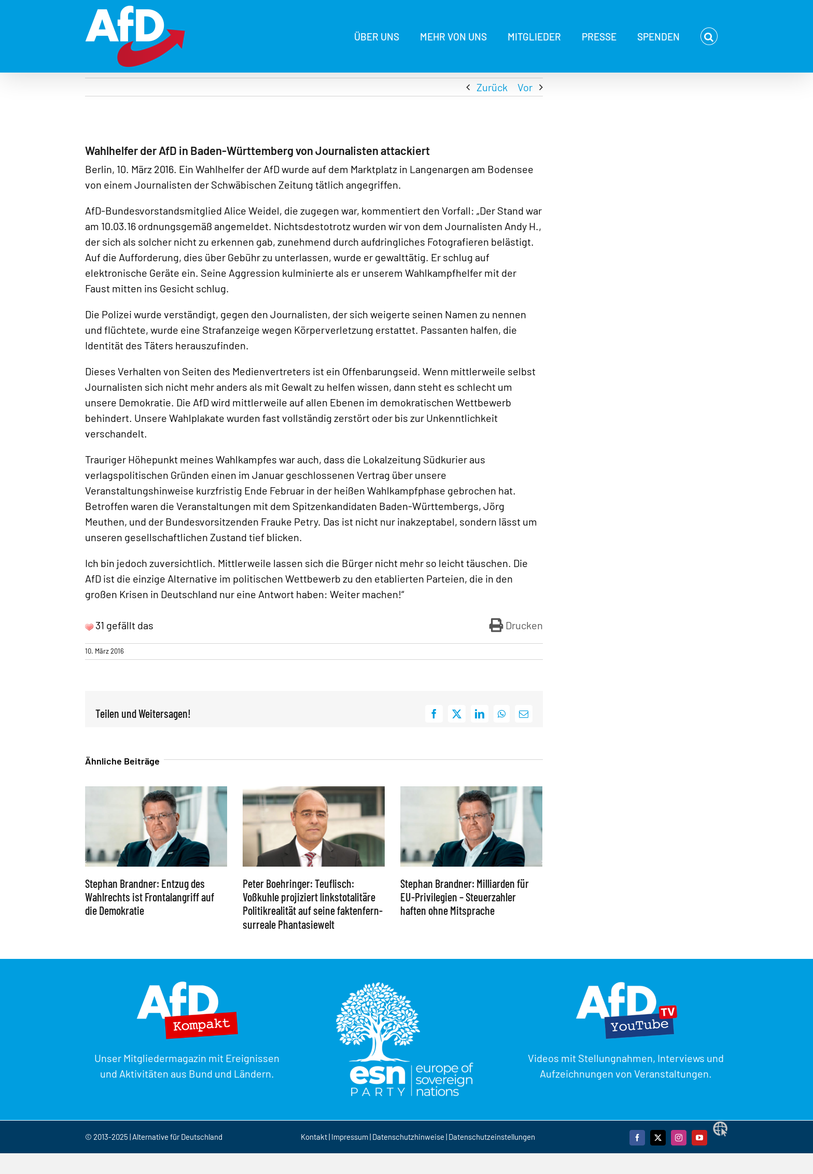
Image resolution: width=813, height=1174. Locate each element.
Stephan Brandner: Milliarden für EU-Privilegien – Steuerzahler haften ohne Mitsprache (464, 896)
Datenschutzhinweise (408, 1136)
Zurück (492, 87)
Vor (524, 87)
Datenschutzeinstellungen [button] (491, 1136)
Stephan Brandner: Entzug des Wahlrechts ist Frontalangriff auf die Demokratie (149, 896)
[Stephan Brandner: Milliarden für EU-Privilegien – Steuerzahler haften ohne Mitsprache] (471, 792)
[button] (709, 36)
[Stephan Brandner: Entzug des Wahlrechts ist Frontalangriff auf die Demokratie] (156, 792)
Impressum (350, 1136)
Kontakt (315, 1136)
